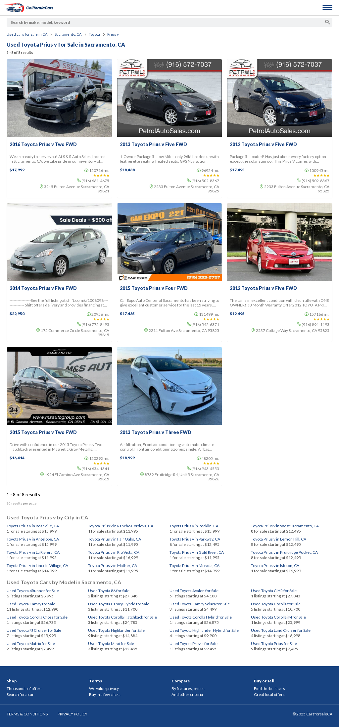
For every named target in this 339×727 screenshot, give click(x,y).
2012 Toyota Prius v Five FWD (263, 144)
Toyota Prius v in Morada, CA (194, 565)
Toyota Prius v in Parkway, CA (195, 539)
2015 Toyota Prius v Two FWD (43, 432)
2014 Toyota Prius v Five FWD (43, 288)
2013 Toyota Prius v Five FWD (153, 144)
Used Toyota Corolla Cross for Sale (37, 617)
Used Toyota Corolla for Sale (276, 603)
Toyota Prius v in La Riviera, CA (33, 552)
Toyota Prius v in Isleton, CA (275, 565)
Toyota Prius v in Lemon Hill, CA (278, 539)
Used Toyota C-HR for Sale (274, 590)
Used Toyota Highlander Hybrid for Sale (204, 630)
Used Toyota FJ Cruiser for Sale (34, 630)
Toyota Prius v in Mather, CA (112, 565)
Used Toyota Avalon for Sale (194, 590)
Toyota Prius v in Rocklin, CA (194, 525)
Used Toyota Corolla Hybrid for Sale (201, 617)
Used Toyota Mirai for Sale (111, 643)
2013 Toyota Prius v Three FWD (155, 432)
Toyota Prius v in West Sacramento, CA (285, 525)
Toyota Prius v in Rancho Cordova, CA (120, 525)
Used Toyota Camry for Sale (31, 603)
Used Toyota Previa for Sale (194, 643)
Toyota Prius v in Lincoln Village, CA (37, 565)
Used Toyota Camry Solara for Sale (200, 603)
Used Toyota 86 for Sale (108, 590)
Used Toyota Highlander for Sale (116, 630)
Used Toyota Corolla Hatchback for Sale (122, 617)
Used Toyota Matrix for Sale (31, 643)
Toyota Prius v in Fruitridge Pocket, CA (284, 552)
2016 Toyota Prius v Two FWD (43, 144)
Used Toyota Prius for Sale (274, 643)
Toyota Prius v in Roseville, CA (33, 525)
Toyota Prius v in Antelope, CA (33, 539)
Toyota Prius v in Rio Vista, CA (113, 552)
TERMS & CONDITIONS (27, 713)
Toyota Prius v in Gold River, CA (197, 552)
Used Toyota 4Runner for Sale (33, 590)
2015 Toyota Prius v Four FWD (154, 288)
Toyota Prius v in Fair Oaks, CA (114, 539)
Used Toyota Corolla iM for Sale (278, 617)
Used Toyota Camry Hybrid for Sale (118, 603)
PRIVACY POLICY (72, 713)
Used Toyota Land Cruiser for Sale (281, 630)
